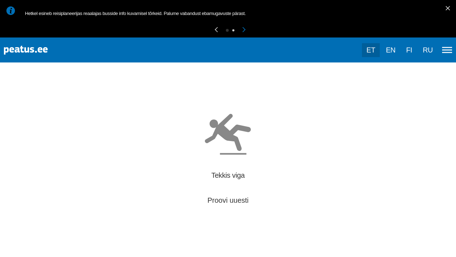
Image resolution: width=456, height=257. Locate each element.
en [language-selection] (390, 50)
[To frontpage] (41, 50)
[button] (216, 30)
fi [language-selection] (409, 50)
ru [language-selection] (428, 50)
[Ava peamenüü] (447, 50)
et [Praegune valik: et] (371, 50)
